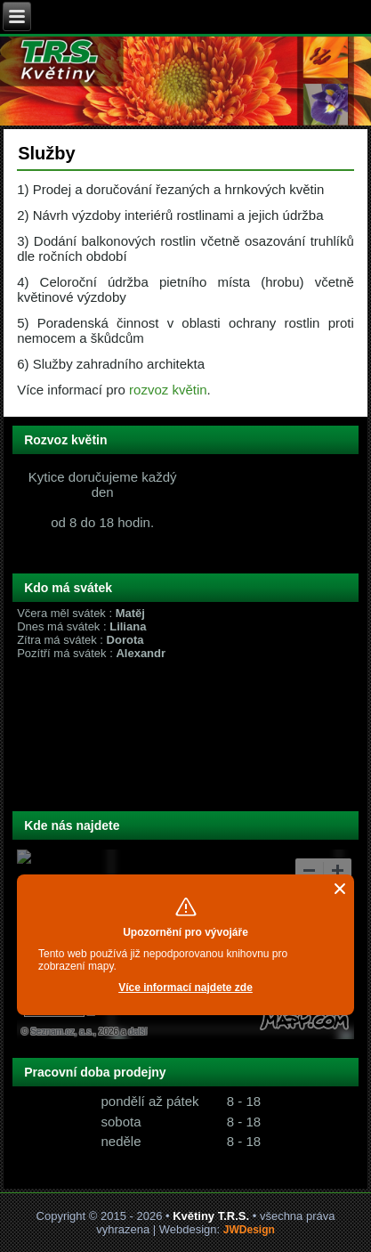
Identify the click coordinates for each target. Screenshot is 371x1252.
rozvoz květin (168, 389)
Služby (46, 153)
